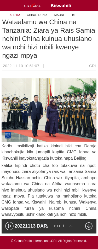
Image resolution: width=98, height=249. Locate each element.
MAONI (59, 14)
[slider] (49, 233)
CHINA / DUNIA (37, 14)
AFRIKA (15, 14)
